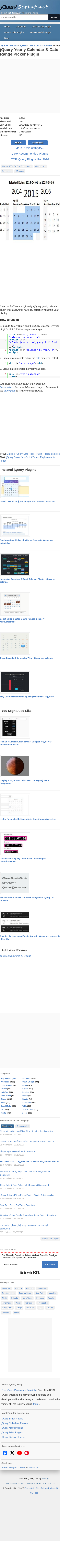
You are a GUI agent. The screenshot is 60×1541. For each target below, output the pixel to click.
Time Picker (6, 1303)
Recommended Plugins (40, 32)
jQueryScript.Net (31, 1488)
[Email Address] (21, 1264)
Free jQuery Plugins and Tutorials (30, 5)
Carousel (29, 1288)
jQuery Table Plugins (12, 1432)
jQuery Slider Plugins (12, 1418)
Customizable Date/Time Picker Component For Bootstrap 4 (27, 1141)
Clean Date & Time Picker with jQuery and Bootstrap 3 (24, 1185)
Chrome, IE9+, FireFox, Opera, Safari (16, 166)
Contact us (32, 1467)
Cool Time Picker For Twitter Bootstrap (17, 1205)
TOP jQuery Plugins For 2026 (30, 159)
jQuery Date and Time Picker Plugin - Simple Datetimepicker (27, 1195)
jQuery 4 (18, 1288)
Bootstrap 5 (6, 1288)
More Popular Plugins (50, 1239)
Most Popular (7, 1126)
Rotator (25, 1099)
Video (16, 1313)
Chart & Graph (28, 1082)
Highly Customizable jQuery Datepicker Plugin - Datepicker (28, 819)
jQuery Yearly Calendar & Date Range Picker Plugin (29, 51)
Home (7, 26)
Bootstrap (40, 1298)
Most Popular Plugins (14, 32)
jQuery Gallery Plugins (12, 1437)
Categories (21, 26)
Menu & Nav (6, 1096)
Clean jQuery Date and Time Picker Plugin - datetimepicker (26, 1131)
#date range (6, 171)
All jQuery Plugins (8, 1078)
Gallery (4, 1089)
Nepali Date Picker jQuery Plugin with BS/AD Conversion (27, 501)
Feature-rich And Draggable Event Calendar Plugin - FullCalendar (29, 1161)
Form (24, 1085)
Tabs (40, 1308)
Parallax (51, 1298)
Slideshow (26, 1103)
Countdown (42, 1288)
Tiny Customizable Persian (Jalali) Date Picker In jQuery (27, 697)
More (35, 1404)
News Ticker (27, 1298)
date (38, 358)
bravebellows (6, 387)
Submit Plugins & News (13, 1467)
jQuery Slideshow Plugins (14, 1423)
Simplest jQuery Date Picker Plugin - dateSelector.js (33, 454)
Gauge (19, 1308)
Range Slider (7, 1308)
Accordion (26, 1078)
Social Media (6, 1106)
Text (2, 1110)
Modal (4, 1298)
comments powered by (15, 956)
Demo (18, 142)
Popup (18, 1303)
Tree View (6, 1313)
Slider (3, 1103)
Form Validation (25, 1293)
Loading (25, 1092)
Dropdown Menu (8, 1293)
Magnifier (52, 1293)
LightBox (4, 1092)
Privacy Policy (47, 1488)
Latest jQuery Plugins (41, 26)
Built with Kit (30, 1272)
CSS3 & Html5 (6, 1085)
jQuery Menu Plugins (12, 1428)
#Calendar (20, 171)
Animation (5, 1082)
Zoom (24, 1113)
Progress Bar (43, 1303)
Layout (25, 1089)
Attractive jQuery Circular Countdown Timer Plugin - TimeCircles (29, 1215)
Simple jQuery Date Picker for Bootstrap (18, 1151)
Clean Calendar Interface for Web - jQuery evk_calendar (26, 658)
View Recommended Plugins (30, 153)
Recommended (22, 1126)
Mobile (25, 1096)
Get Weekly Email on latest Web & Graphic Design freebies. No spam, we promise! (29, 1256)
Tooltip (3, 1113)
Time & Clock (27, 1110)
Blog (6, 38)
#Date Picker (40, 166)
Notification (29, 1303)
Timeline (50, 1308)
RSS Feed (33, 1492)
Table (24, 1106)
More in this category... (30, 147)
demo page (9, 390)
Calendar (14, 1298)
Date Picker (40, 1293)
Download (37, 142)
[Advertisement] (27, 86)
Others (3, 1099)
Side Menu (30, 1308)
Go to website (25, 132)
